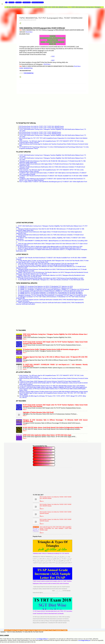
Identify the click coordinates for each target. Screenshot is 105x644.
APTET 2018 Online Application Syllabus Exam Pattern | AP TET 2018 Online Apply (47, 435)
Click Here (28, 32)
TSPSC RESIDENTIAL (26, 68)
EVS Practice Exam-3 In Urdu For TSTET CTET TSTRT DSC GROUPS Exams (48, 7)
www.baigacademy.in (84, 640)
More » (25, 339)
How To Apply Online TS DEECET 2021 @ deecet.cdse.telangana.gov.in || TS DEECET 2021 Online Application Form (53, 181)
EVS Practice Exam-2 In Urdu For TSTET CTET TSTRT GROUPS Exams (40, 132)
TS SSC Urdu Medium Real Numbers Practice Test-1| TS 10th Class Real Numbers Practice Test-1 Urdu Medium (52, 385)
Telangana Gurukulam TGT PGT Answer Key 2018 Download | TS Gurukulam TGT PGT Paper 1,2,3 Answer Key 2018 (52, 295)
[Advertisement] (52, 107)
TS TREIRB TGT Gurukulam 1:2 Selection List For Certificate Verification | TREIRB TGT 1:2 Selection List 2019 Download (53, 289)
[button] (20, 23)
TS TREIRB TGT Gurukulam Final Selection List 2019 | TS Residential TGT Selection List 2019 (45, 286)
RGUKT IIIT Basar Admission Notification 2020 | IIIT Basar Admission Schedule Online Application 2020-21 (49, 248)
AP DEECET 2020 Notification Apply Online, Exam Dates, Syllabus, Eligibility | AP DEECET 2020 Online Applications (53, 387)
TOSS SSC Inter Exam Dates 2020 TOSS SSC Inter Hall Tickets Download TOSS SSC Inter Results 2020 (48, 263)
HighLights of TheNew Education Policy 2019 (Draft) (38, 412)
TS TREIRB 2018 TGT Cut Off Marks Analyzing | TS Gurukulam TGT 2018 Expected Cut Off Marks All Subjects (50, 293)
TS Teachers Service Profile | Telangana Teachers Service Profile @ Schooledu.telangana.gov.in (46, 265)
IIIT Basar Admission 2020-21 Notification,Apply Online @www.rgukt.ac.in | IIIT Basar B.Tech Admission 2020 (50, 246)
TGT (53, 56)
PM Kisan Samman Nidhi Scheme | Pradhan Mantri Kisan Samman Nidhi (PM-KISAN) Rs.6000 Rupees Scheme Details (53, 391)
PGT (53, 60)
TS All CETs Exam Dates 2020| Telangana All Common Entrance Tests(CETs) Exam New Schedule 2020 (49, 381)
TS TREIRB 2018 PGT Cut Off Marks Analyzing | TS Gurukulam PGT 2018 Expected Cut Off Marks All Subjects (50, 292)
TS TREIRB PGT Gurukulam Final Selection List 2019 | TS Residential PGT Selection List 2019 (45, 288)
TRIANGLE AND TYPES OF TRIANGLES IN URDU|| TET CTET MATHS (51, 553)
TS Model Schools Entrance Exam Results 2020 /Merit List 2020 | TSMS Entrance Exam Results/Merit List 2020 (50, 278)
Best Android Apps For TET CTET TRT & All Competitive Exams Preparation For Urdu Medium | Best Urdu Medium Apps (55, 528)
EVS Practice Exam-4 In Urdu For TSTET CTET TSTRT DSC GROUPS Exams (41, 126)
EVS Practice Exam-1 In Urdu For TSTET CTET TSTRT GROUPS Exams (40, 133)
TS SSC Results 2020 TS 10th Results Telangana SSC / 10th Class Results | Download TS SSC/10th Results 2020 (51, 279)
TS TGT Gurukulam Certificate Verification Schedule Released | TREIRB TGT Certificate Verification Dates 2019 (51, 291)
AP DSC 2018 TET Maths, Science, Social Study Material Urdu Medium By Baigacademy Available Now (53, 427)
